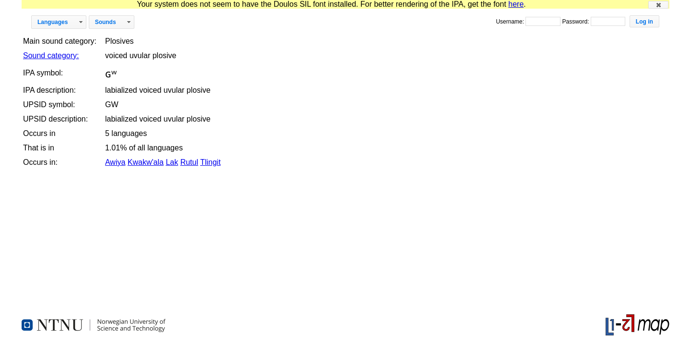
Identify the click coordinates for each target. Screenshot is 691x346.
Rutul (189, 162)
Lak (172, 162)
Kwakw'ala (146, 162)
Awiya (115, 162)
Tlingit (210, 162)
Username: (510, 21)
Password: (576, 21)
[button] (658, 5)
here (516, 4)
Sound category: (51, 55)
